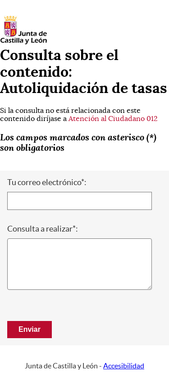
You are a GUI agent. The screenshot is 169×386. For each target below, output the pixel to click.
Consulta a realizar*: (42, 228)
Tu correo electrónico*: (47, 182)
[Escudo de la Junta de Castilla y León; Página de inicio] (23, 42)
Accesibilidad (123, 366)
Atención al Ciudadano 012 (113, 118)
